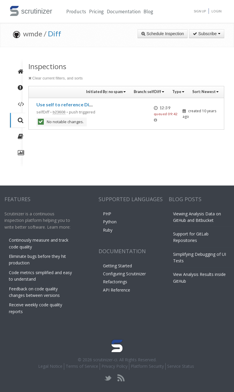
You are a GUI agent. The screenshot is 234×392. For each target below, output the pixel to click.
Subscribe (206, 33)
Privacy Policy (114, 366)
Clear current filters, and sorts (55, 78)
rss (121, 378)
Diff (54, 33)
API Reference (116, 290)
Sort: (205, 92)
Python (110, 222)
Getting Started (117, 266)
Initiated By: (106, 92)
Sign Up (200, 11)
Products (76, 11)
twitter (108, 378)
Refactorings (115, 281)
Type (178, 92)
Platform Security (147, 366)
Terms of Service (82, 366)
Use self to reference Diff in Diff (72, 104)
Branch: (149, 92)
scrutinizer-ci (105, 359)
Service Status (180, 366)
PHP (107, 214)
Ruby (107, 230)
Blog (148, 11)
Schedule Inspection (162, 33)
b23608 (59, 112)
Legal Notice (50, 366)
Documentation (124, 11)
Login (217, 11)
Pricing (96, 11)
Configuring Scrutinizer (124, 273)
